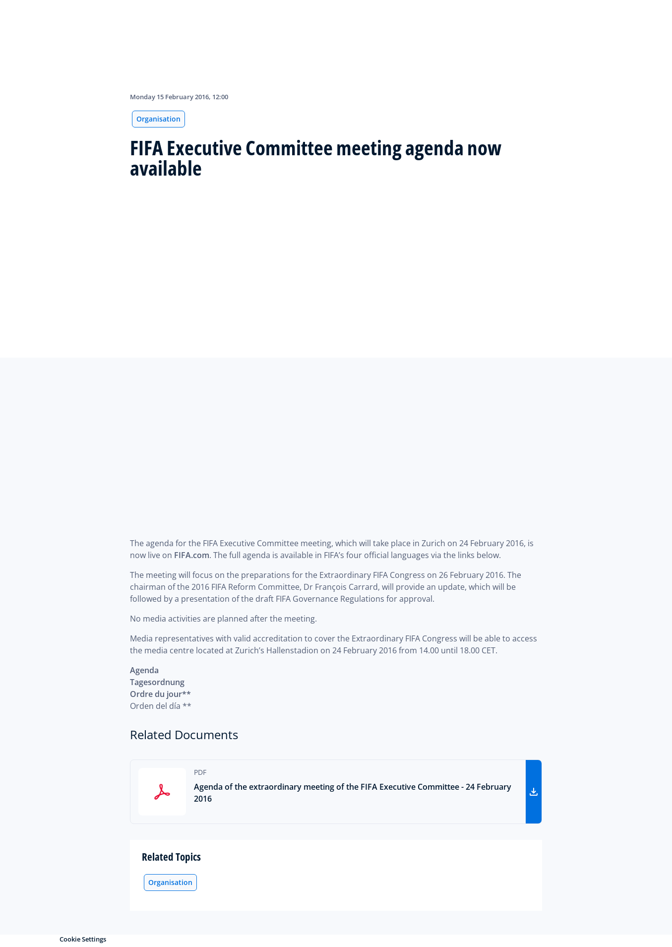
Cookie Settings (83, 939)
